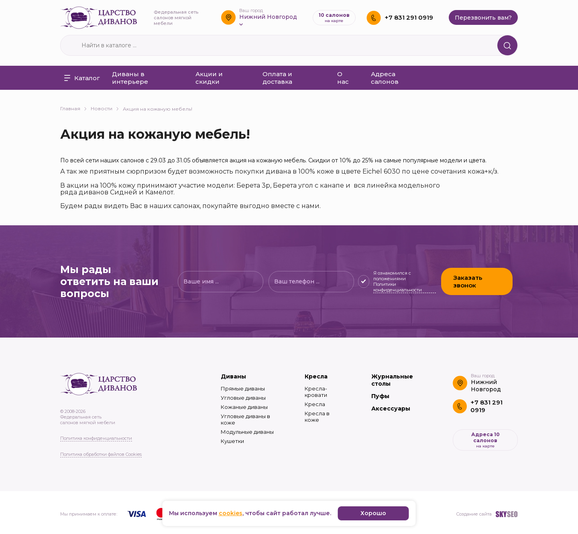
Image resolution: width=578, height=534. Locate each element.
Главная (73, 108)
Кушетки (232, 441)
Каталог (82, 78)
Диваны (233, 376)
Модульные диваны (247, 432)
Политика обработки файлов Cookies (101, 454)
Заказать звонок (467, 281)
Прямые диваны (243, 388)
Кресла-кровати (316, 391)
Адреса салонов (385, 77)
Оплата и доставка (277, 77)
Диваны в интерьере (130, 77)
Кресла (316, 376)
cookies (230, 513)
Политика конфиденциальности (96, 438)
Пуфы (380, 396)
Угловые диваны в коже (245, 419)
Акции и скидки (209, 77)
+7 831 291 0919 (409, 17)
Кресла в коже (317, 416)
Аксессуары (390, 408)
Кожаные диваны (244, 407)
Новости (105, 108)
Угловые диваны (243, 397)
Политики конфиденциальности (397, 287)
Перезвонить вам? (483, 17)
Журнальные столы (392, 380)
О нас (343, 77)
